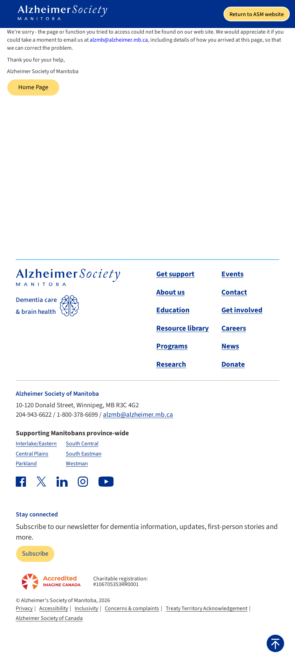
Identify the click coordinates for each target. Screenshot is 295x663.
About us (170, 292)
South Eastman (84, 454)
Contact (234, 292)
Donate (233, 364)
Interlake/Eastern (36, 443)
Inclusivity (86, 608)
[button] (275, 643)
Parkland (26, 463)
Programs (171, 346)
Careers (233, 328)
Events (232, 274)
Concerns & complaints (132, 608)
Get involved (241, 310)
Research (171, 364)
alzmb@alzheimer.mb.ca (119, 40)
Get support (175, 274)
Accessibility (53, 608)
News (230, 346)
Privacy (24, 608)
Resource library (182, 328)
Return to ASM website (256, 14)
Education (173, 310)
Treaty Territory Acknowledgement (206, 608)
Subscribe (35, 553)
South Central (82, 443)
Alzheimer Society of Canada (49, 618)
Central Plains (32, 454)
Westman (77, 463)
